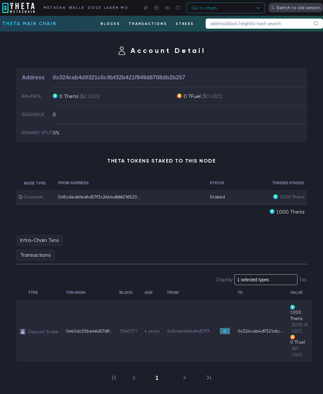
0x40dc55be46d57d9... (89, 331)
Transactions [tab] (35, 255)
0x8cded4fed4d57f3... (189, 331)
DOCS (94, 8)
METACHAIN (54, 8)
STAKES (185, 24)
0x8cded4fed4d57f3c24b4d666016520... (99, 196)
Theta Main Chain (29, 23)
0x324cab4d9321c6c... (260, 331)
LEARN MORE (116, 8)
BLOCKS (110, 24)
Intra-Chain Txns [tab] (39, 240)
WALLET (77, 8)
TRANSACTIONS (148, 24)
